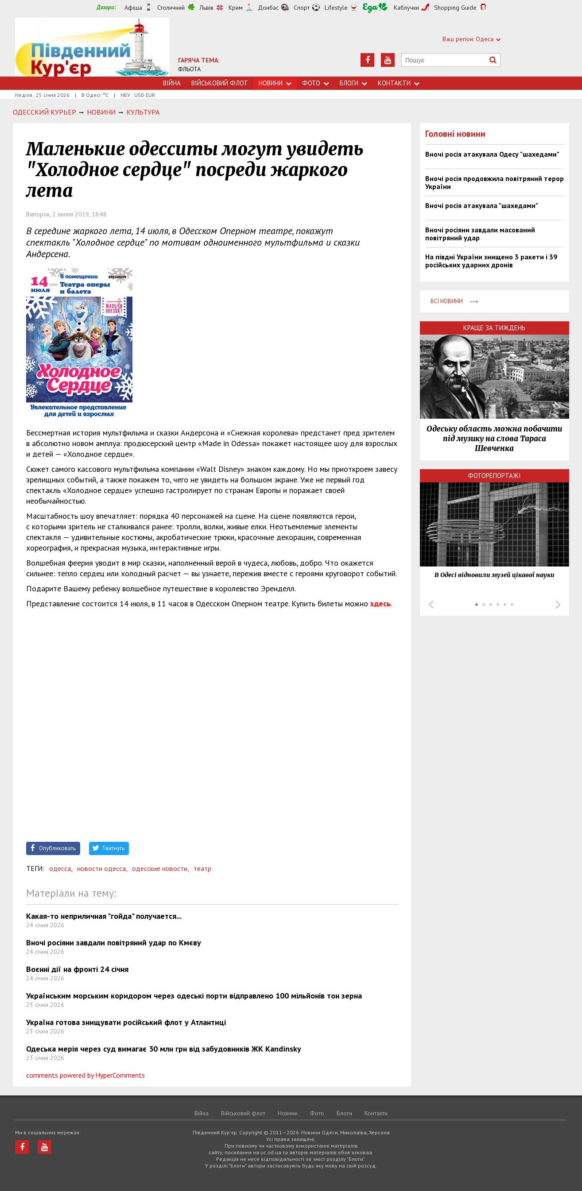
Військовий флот (219, 83)
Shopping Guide (455, 8)
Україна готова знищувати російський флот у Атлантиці (126, 1022)
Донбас (268, 8)
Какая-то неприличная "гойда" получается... (104, 916)
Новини (275, 83)
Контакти (398, 83)
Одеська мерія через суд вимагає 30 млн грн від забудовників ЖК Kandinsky (163, 1049)
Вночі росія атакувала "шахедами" (481, 205)
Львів (206, 8)
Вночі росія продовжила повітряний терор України (494, 182)
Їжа (375, 8)
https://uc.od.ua (92, 47)
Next (558, 604)
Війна (172, 83)
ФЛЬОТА (189, 69)
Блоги (353, 83)
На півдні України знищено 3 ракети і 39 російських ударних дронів (491, 260)
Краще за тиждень (494, 328)
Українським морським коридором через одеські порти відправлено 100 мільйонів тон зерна (194, 996)
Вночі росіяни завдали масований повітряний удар (480, 233)
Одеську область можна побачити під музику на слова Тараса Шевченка (494, 438)
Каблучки (406, 8)
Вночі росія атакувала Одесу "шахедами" (492, 154)
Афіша (133, 8)
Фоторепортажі (494, 475)
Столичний (171, 8)
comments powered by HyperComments (85, 1075)
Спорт (302, 8)
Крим (236, 8)
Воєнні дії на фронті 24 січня (77, 969)
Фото (315, 83)
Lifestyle (336, 8)
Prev (431, 604)
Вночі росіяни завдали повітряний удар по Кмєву (113, 942)
